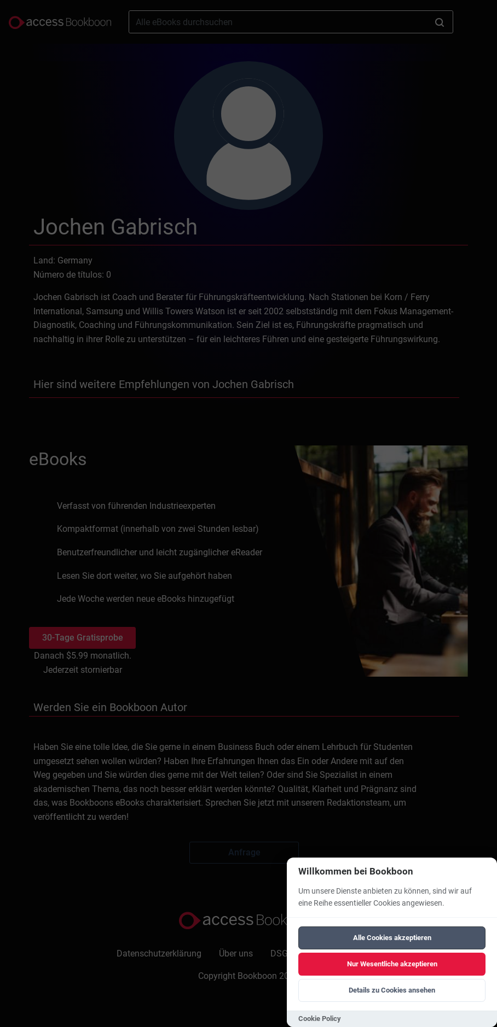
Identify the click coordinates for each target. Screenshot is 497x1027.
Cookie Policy (319, 1018)
